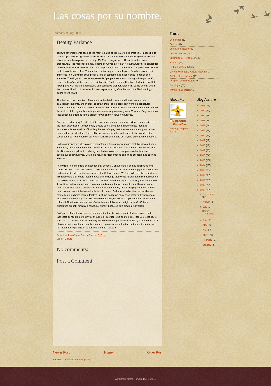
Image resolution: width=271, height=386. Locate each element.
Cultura (68, 238)
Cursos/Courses (178, 53)
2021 (203, 130)
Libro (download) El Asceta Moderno (188, 71)
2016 (203, 155)
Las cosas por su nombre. (107, 15)
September (208, 194)
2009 (203, 190)
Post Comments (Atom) (79, 359)
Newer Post (61, 352)
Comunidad (175, 39)
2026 (203, 105)
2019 (203, 140)
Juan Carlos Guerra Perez (180, 122)
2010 (203, 185)
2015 (203, 160)
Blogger (151, 379)
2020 (203, 135)
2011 (203, 180)
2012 (203, 175)
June (206, 220)
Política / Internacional (181, 76)
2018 (203, 145)
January (207, 245)
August (207, 201)
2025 (203, 110)
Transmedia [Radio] (180, 89)
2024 (203, 115)
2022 (203, 125)
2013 (203, 170)
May (205, 225)
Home (108, 352)
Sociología (175, 85)
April (205, 230)
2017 (203, 150)
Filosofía (174, 62)
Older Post (154, 352)
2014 (203, 165)
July (205, 206)
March (206, 235)
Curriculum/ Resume (180, 48)
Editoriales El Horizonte (182, 58)
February (208, 239)
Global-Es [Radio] (179, 67)
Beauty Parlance (208, 212)
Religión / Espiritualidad (182, 80)
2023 (203, 120)
